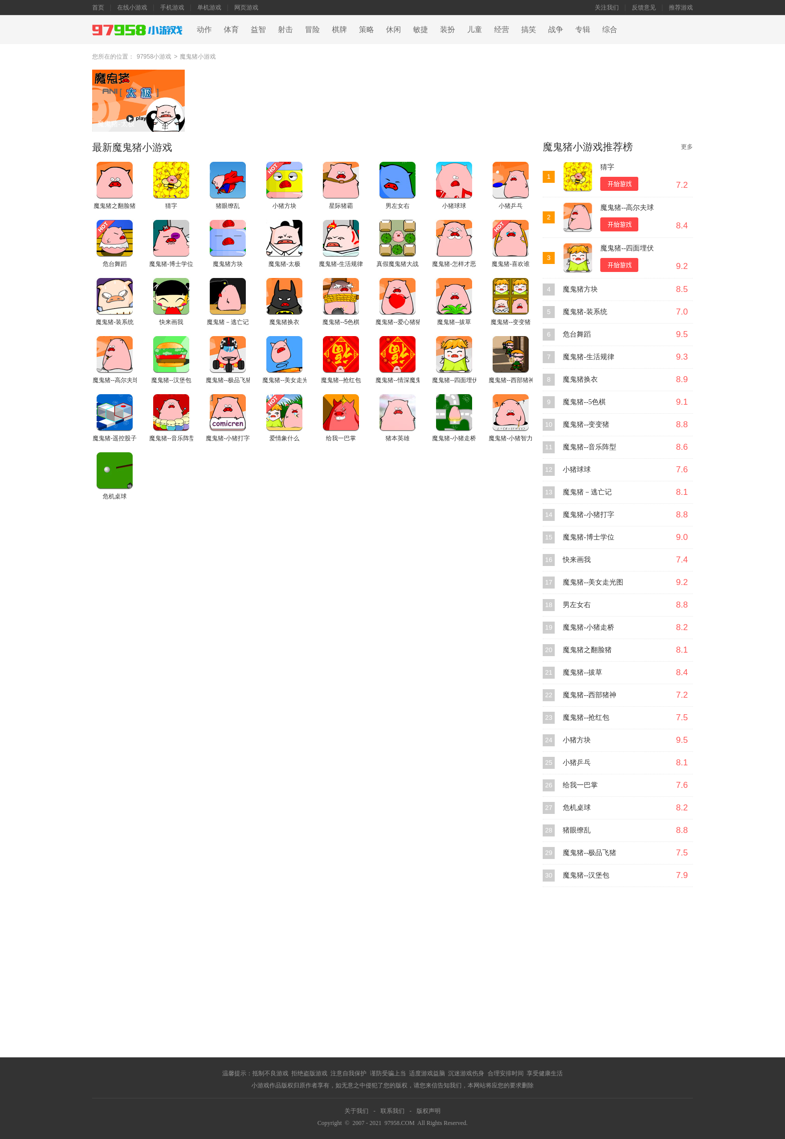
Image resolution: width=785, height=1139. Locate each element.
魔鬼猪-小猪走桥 (588, 627)
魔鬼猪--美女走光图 (593, 582)
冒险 (312, 30)
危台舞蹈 (577, 334)
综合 (609, 30)
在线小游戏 (132, 7)
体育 (231, 30)
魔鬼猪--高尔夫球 (627, 207)
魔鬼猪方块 (580, 289)
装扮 (447, 30)
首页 (98, 7)
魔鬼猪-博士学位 (588, 537)
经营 (501, 30)
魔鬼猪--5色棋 (584, 402)
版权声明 (429, 1110)
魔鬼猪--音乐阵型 (589, 447)
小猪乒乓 (577, 762)
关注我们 (607, 7)
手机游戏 (172, 7)
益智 (258, 30)
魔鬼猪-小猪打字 (588, 514)
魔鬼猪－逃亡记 (587, 492)
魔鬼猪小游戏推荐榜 (588, 147)
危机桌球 (577, 807)
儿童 (474, 30)
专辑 (582, 30)
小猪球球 (577, 469)
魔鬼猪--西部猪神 (589, 695)
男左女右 (577, 605)
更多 (687, 146)
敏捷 (420, 30)
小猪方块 (577, 740)
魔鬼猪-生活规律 (588, 357)
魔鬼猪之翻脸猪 (587, 650)
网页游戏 (246, 7)
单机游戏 (209, 7)
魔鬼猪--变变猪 (586, 424)
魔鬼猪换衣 (580, 379)
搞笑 (528, 30)
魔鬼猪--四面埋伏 (627, 248)
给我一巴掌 (580, 785)
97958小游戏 (154, 56)
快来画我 (577, 559)
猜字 (607, 167)
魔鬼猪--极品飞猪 (589, 853)
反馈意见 (644, 7)
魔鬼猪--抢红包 (586, 717)
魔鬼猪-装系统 (585, 312)
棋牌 (339, 30)
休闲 (393, 30)
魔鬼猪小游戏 (198, 56)
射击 (285, 30)
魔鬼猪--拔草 (582, 672)
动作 (204, 30)
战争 (555, 30)
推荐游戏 (681, 7)
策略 (366, 30)
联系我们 (392, 1110)
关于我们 (356, 1110)
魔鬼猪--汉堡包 (586, 875)
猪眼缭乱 (577, 830)
